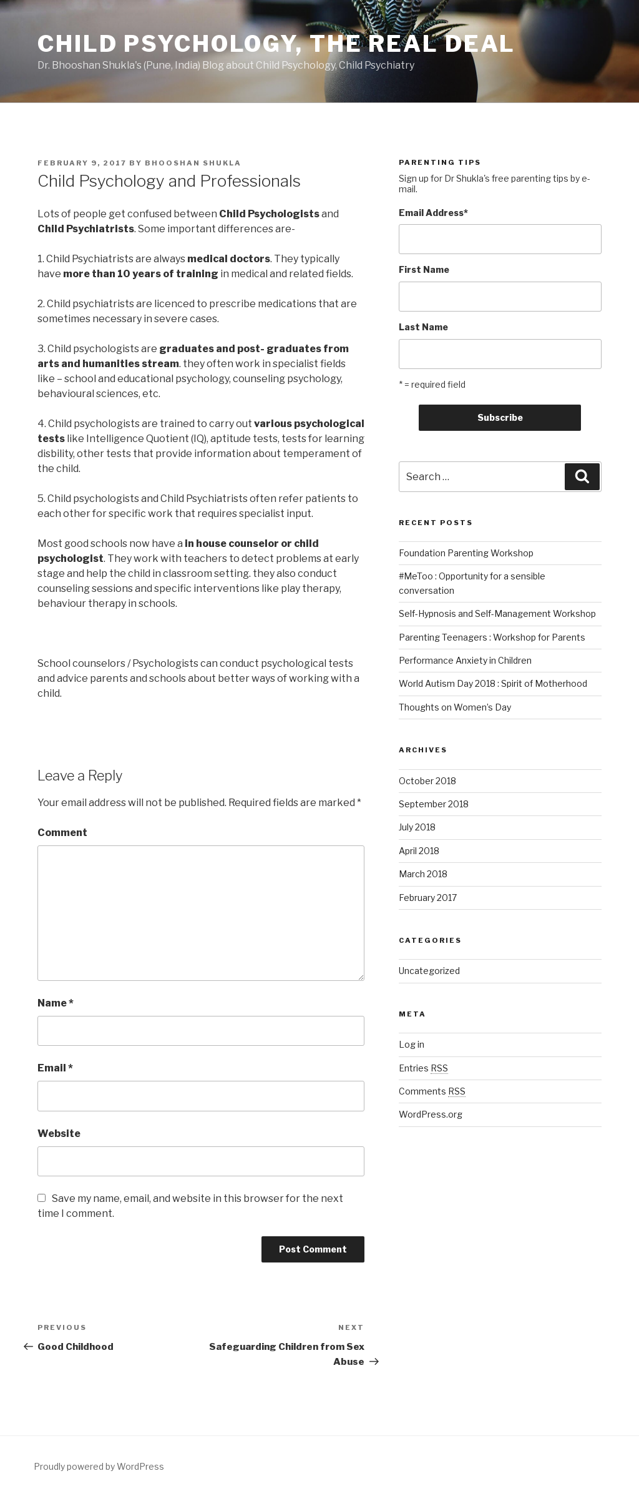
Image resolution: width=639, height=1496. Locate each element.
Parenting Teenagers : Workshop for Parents (492, 637)
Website (58, 1133)
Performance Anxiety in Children (465, 660)
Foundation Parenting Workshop (466, 553)
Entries (423, 1068)
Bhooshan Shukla (193, 163)
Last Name (423, 327)
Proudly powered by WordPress (99, 1466)
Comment (62, 833)
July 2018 (417, 827)
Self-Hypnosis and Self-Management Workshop (497, 613)
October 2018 (427, 780)
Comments (432, 1091)
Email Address (433, 212)
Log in (411, 1044)
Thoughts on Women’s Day (455, 707)
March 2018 (423, 874)
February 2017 (428, 897)
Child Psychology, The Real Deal (276, 43)
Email (55, 1068)
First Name (424, 269)
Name (55, 1003)
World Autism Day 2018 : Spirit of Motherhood (493, 683)
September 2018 (434, 804)
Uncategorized (429, 970)
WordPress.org (430, 1114)
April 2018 (419, 850)
